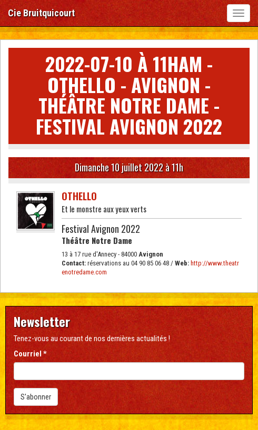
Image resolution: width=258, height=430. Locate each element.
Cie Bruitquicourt (41, 12)
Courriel (30, 354)
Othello (79, 196)
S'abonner (36, 397)
